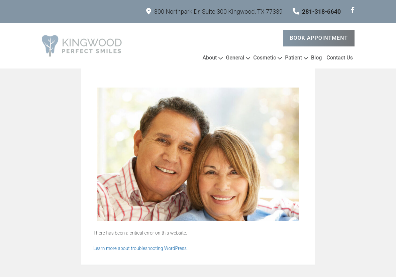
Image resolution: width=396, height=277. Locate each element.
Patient (293, 57)
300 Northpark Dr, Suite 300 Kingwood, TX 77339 (214, 11)
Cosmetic (264, 57)
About (209, 57)
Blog (316, 57)
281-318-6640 (317, 11)
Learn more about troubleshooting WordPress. (140, 248)
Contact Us (339, 57)
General (235, 57)
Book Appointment (319, 38)
